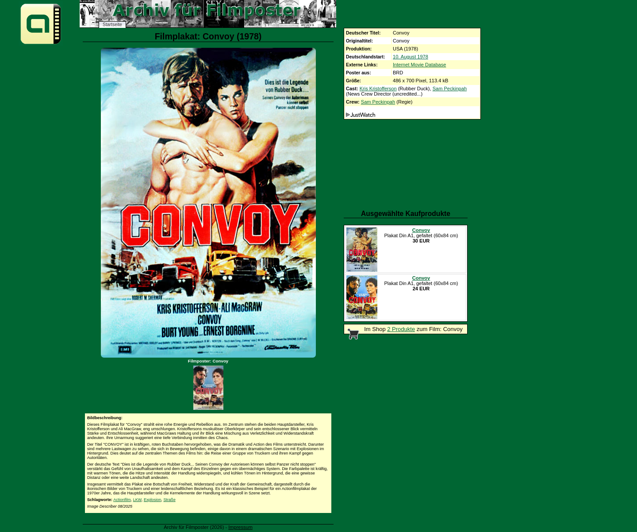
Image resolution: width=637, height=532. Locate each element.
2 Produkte (401, 329)
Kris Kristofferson (378, 88)
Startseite (112, 24)
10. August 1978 (410, 56)
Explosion (152, 499)
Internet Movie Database (419, 64)
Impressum (240, 527)
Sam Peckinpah (450, 88)
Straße (169, 499)
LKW (137, 499)
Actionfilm (121, 499)
